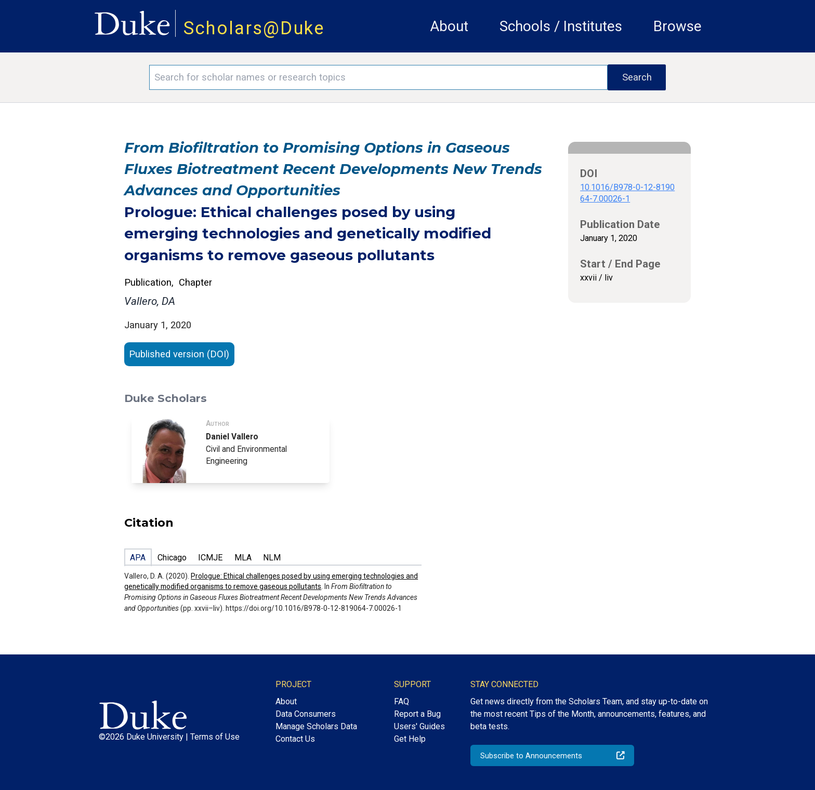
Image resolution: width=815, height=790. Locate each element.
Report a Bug (417, 714)
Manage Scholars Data (316, 726)
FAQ (401, 701)
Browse (677, 26)
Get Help (410, 739)
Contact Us (295, 739)
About (449, 26)
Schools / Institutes (560, 26)
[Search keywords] (378, 77)
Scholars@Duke (254, 28)
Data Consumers (305, 714)
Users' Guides (419, 726)
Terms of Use (215, 737)
